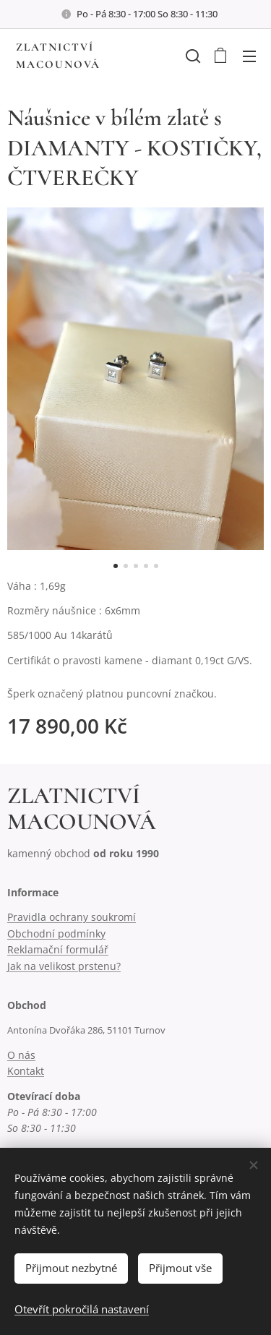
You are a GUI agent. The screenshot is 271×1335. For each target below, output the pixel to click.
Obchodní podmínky (56, 933)
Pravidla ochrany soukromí (71, 917)
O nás (21, 1055)
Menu (249, 56)
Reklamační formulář (57, 949)
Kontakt (25, 1071)
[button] (191, 56)
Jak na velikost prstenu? (64, 966)
